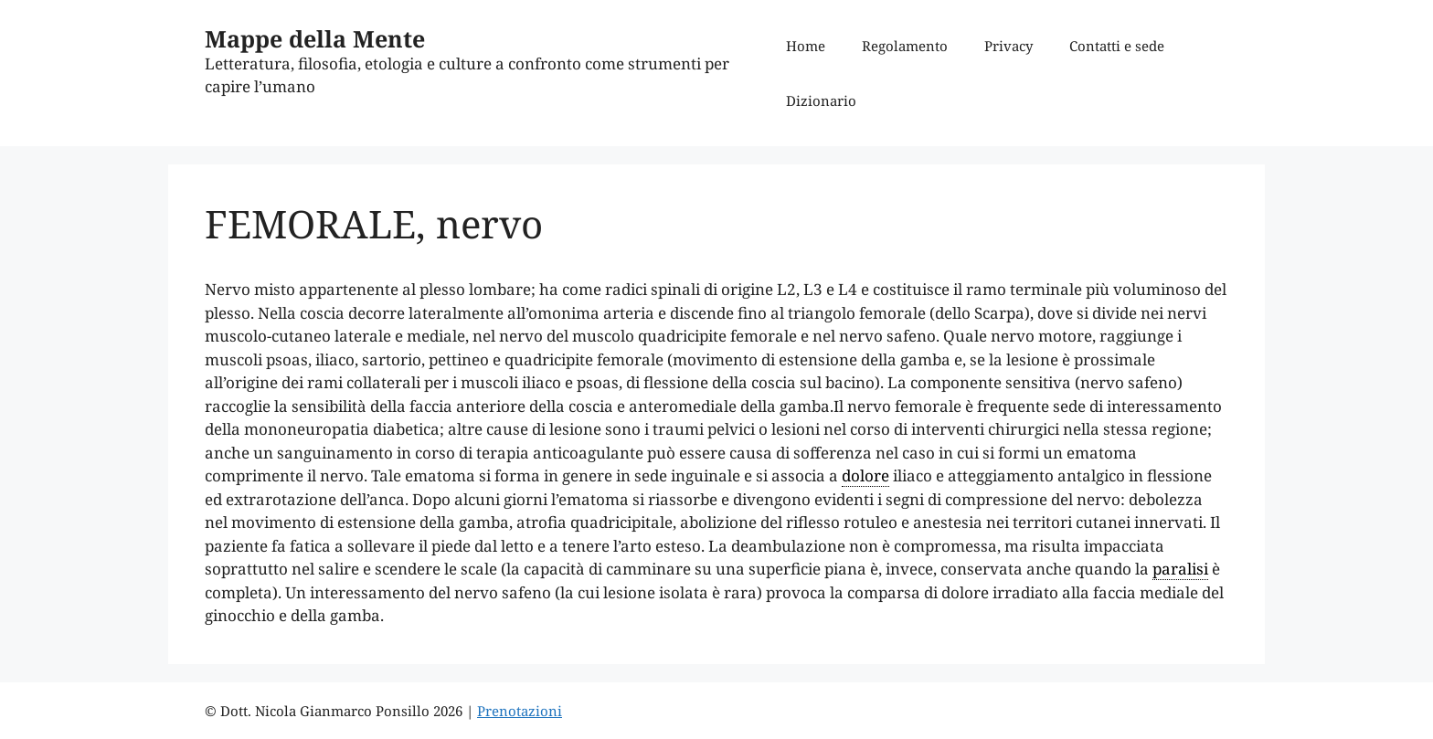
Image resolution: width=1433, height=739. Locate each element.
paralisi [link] (1180, 568)
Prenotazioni (519, 711)
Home (805, 46)
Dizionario (821, 100)
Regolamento (905, 46)
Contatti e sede (1116, 46)
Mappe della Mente (315, 38)
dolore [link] (865, 475)
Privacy (1008, 46)
